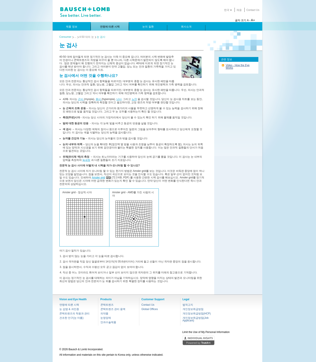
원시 (99, 99)
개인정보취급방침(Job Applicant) (196, 319)
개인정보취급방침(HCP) (197, 313)
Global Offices (150, 309)
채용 (239, 10)
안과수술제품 (108, 322)
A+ (253, 20)
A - (248, 20)
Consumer (65, 36)
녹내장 (86, 160)
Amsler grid (98, 177)
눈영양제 (105, 317)
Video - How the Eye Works (238, 66)
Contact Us (252, 10)
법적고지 (188, 304)
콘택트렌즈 (107, 304)
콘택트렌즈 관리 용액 (113, 309)
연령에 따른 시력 (69, 304)
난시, (119, 99)
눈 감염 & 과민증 (69, 309)
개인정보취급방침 (193, 309)
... (75, 36)
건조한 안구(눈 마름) (71, 317)
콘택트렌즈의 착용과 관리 (74, 313)
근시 (81, 99)
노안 (134, 99)
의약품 (104, 313)
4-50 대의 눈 (86, 36)
